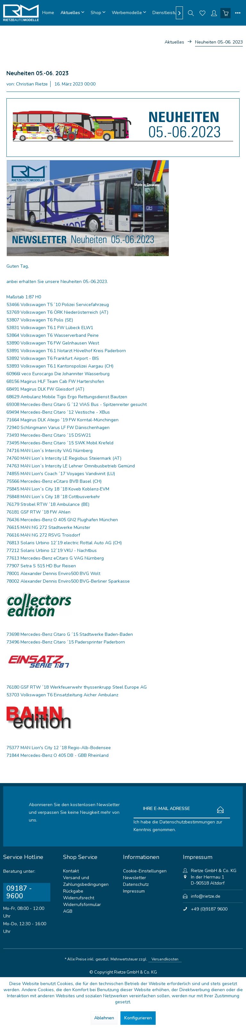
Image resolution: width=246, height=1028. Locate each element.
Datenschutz (136, 884)
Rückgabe (73, 891)
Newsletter (134, 878)
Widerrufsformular (82, 905)
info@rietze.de (205, 896)
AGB (67, 911)
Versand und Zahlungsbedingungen (86, 881)
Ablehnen (104, 1018)
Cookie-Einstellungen (145, 871)
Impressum (134, 891)
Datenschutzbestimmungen (187, 822)
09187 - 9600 (19, 892)
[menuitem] (48, 13)
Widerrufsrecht (78, 898)
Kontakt (71, 871)
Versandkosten (165, 959)
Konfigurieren (138, 1018)
